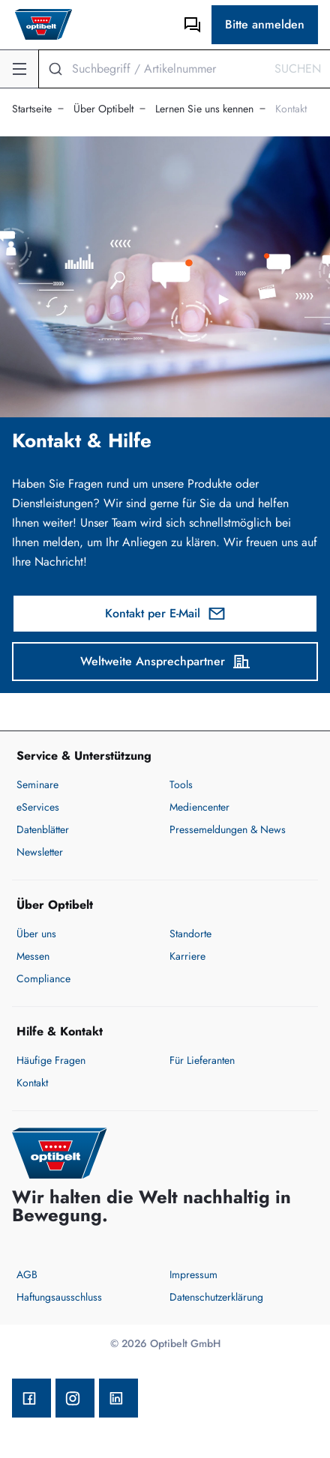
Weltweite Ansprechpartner (165, 662)
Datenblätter (42, 829)
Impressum (194, 1274)
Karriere (188, 956)
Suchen (297, 68)
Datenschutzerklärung (216, 1296)
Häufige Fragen (51, 1060)
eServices (37, 806)
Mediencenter (200, 806)
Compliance (43, 978)
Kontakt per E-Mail (165, 614)
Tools (181, 784)
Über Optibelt (104, 108)
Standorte (191, 933)
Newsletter (39, 851)
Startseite (32, 108)
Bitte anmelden (264, 24)
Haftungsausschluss (59, 1296)
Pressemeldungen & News (228, 829)
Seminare (37, 784)
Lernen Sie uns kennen (204, 108)
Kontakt (291, 108)
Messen (33, 956)
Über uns (36, 933)
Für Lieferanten (202, 1060)
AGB (27, 1274)
